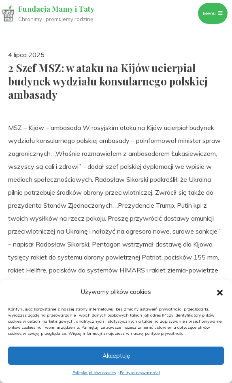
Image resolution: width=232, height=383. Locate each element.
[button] (220, 292)
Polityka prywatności (140, 372)
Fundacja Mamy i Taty (56, 9)
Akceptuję (116, 356)
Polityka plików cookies (94, 372)
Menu (213, 13)
